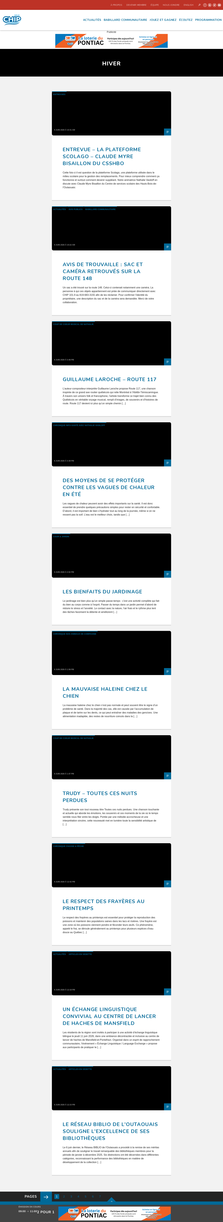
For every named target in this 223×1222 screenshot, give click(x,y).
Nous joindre (171, 4)
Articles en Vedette (80, 954)
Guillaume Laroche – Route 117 (110, 379)
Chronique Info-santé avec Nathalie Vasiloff (79, 425)
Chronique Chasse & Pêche (68, 846)
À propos (116, 4)
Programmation (208, 20)
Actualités (92, 20)
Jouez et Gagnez (163, 20)
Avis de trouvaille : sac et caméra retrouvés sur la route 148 (103, 271)
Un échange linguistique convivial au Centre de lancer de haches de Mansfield (109, 1016)
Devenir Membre (136, 4)
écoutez (186, 20)
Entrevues (59, 94)
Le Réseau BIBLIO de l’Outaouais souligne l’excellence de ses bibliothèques (110, 1131)
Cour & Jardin (61, 536)
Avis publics (75, 209)
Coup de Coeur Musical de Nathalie (73, 324)
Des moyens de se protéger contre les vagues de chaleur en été (109, 487)
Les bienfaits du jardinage (102, 591)
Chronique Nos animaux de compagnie (74, 634)
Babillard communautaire (125, 20)
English (188, 4)
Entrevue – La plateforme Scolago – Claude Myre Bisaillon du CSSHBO (102, 156)
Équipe (155, 4)
